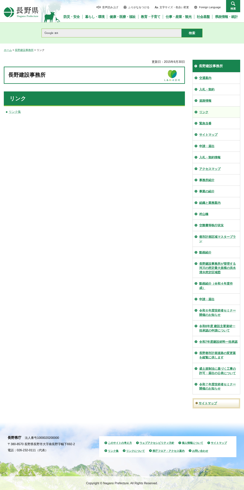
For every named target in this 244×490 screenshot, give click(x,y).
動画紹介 (205, 252)
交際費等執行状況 (211, 225)
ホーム (8, 50)
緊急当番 (205, 123)
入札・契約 (206, 89)
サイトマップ (208, 134)
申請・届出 (206, 146)
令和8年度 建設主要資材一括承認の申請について (217, 328)
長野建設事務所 (24, 50)
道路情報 (205, 100)
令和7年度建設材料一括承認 (218, 341)
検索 (233, 8)
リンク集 (15, 111)
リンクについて (135, 450)
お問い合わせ (200, 450)
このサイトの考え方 (120, 442)
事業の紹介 (206, 191)
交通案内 (205, 78)
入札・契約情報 (210, 157)
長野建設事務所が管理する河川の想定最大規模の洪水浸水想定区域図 (217, 268)
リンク (203, 112)
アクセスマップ (210, 168)
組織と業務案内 (210, 202)
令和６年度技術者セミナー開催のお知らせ (217, 312)
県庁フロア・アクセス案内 (168, 450)
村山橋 (203, 214)
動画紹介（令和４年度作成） (216, 285)
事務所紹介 (206, 180)
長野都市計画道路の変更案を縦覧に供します (217, 355)
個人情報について (192, 442)
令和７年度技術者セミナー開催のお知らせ (217, 386)
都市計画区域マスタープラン (217, 239)
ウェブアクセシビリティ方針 (157, 442)
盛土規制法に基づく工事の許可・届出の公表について (217, 371)
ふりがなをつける (138, 7)
